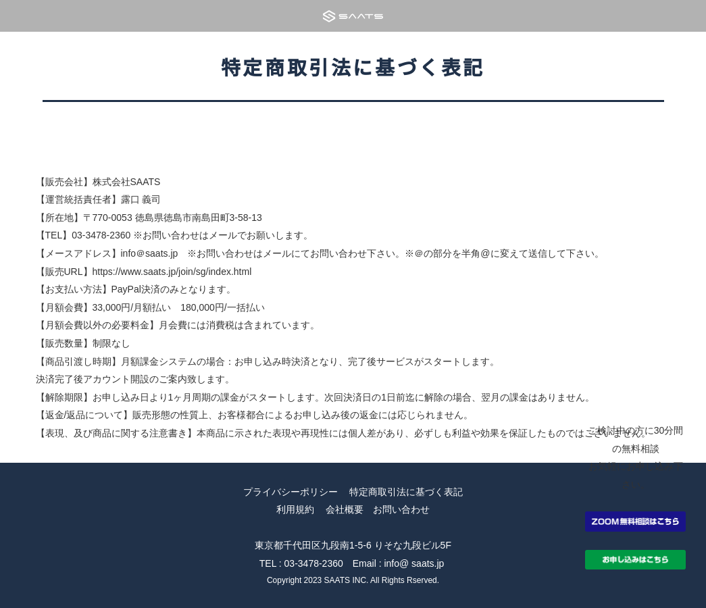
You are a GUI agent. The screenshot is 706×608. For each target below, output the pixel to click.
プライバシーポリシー (290, 491)
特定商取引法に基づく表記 (406, 491)
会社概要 (344, 509)
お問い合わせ (401, 509)
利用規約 (295, 509)
